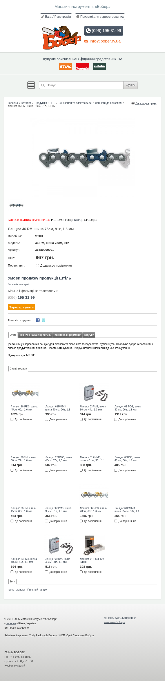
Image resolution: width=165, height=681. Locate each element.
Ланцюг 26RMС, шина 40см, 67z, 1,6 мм (58, 459)
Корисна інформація (67, 334)
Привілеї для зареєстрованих (102, 17)
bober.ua (11, 623)
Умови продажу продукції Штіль (39, 278)
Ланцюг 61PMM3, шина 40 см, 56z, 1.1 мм (57, 408)
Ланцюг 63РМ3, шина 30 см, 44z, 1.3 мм (93, 408)
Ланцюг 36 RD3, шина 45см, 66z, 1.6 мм (24, 408)
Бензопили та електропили (75, 102)
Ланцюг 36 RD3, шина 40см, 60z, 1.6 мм (93, 510)
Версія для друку (143, 103)
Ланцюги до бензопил (108, 102)
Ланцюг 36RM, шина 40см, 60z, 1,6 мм (57, 560)
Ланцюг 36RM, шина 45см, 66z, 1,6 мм (23, 510)
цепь (11, 589)
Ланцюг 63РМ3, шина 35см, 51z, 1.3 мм (58, 510)
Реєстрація (62, 17)
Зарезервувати (21, 307)
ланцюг (20, 589)
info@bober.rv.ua (102, 41)
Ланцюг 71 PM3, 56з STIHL (92, 560)
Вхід (48, 17)
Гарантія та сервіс (19, 284)
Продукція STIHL (44, 102)
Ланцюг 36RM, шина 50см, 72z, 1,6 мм (23, 459)
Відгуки (89, 334)
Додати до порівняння (56, 265)
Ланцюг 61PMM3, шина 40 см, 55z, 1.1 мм (92, 459)
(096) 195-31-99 (103, 30)
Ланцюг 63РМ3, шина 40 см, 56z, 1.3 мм (24, 560)
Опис (13, 334)
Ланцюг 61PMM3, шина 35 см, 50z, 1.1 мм (126, 510)
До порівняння (23, 419)
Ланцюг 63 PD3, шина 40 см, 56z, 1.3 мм (127, 408)
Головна (13, 102)
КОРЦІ (78, 219)
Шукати (131, 85)
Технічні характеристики (35, 334)
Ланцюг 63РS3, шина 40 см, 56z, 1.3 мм (127, 459)
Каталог (26, 102)
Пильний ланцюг (37, 589)
